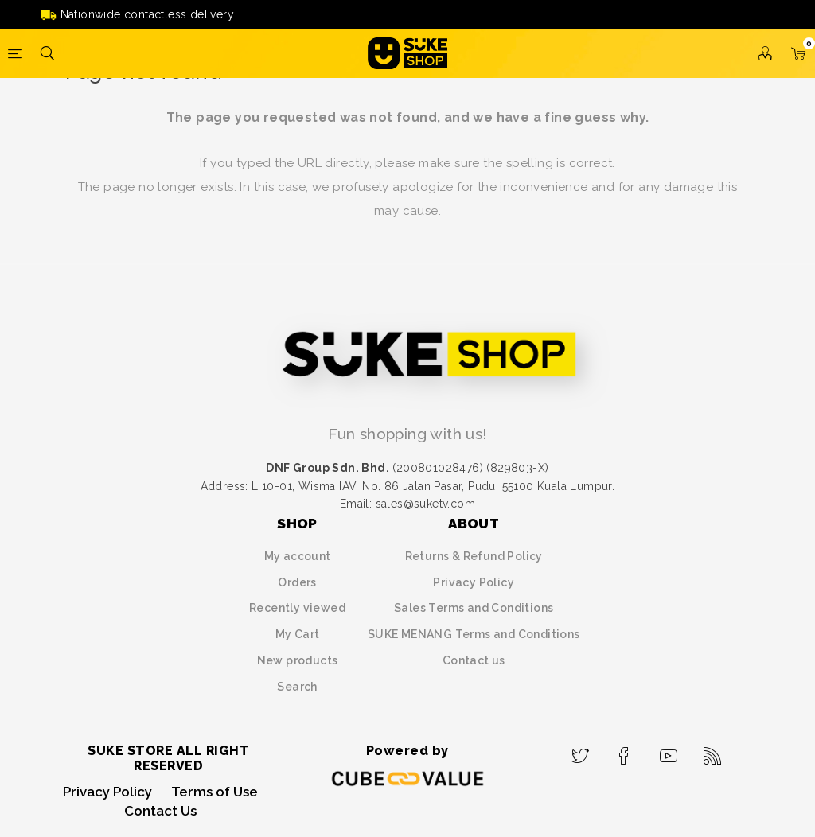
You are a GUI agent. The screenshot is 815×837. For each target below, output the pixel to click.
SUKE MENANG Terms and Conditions (474, 634)
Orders (297, 582)
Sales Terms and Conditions (473, 607)
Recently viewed (297, 607)
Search (297, 686)
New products (297, 660)
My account (297, 556)
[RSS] (713, 751)
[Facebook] (624, 751)
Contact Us (160, 811)
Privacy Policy (473, 582)
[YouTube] (669, 751)
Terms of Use (214, 792)
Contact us (474, 660)
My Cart (297, 634)
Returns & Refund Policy (474, 556)
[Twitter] (581, 751)
